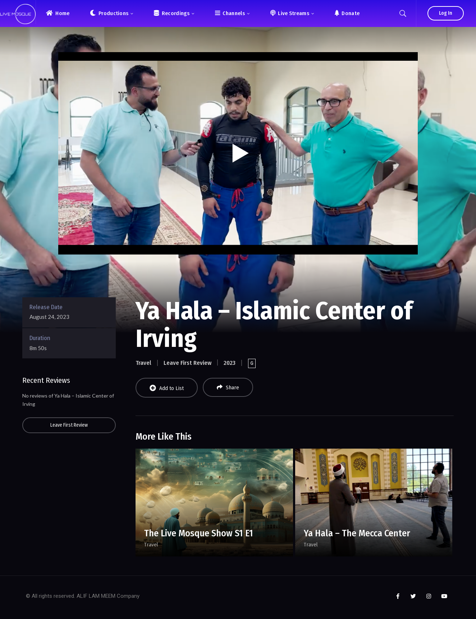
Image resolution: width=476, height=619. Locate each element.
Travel (143, 363)
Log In (445, 13)
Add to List (167, 388)
